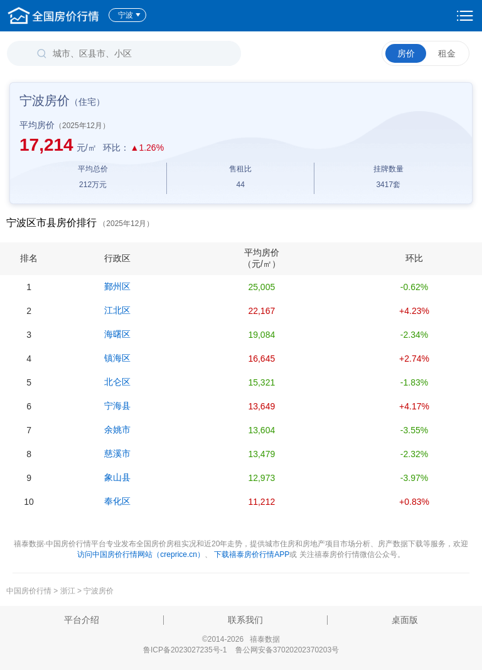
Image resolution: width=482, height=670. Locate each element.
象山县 (117, 477)
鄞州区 (117, 286)
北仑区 (117, 382)
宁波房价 (98, 590)
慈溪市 (117, 453)
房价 (406, 53)
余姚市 (117, 429)
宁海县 (117, 406)
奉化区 (117, 501)
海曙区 (117, 334)
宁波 (129, 15)
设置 (465, 15)
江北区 (117, 310)
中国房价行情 (29, 590)
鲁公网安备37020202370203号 (287, 650)
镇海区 (117, 358)
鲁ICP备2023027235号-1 (185, 650)
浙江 (67, 590)
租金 (447, 53)
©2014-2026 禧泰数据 (241, 639)
